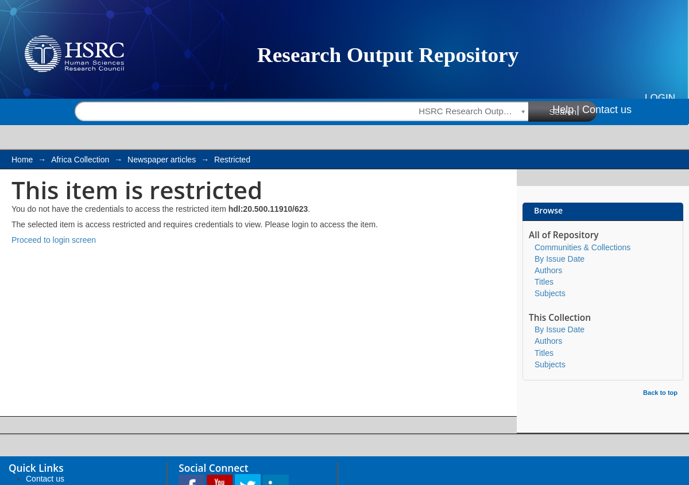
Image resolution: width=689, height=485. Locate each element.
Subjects (550, 293)
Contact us (607, 109)
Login (660, 97)
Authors (548, 270)
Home (22, 159)
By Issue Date (560, 258)
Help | (565, 109)
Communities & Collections (582, 247)
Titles (544, 281)
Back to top (660, 392)
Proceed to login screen (53, 240)
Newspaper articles (161, 159)
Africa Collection (80, 159)
